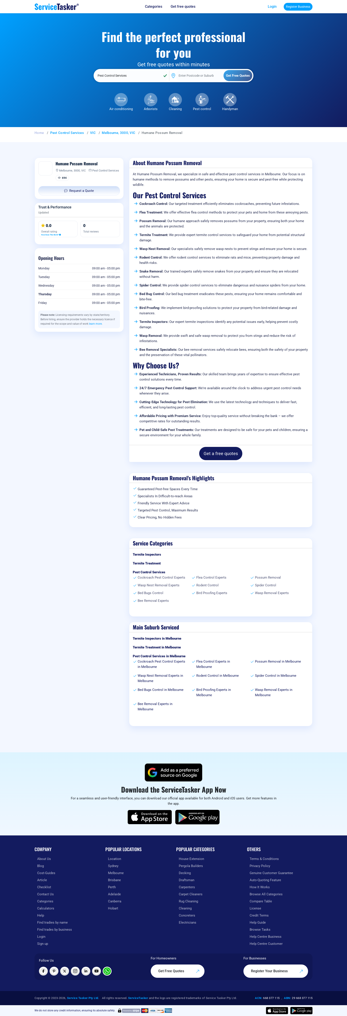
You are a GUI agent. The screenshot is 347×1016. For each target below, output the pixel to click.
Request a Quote (79, 190)
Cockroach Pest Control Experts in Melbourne (161, 664)
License (255, 908)
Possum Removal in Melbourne (278, 661)
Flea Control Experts (211, 577)
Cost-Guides (46, 873)
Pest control (202, 109)
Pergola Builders (191, 866)
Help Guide (258, 923)
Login (272, 6)
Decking (185, 873)
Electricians (187, 923)
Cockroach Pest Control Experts (161, 577)
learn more (95, 323)
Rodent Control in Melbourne (217, 676)
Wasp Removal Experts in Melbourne (273, 692)
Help (40, 915)
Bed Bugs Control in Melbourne (160, 690)
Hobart (113, 908)
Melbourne (116, 873)
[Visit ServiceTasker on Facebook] (43, 971)
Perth (112, 887)
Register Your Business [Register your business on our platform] (277, 971)
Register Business (298, 6)
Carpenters (187, 887)
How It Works (260, 887)
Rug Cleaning (188, 901)
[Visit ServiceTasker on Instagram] (75, 971)
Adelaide (114, 894)
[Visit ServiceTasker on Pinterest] (54, 971)
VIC (93, 133)
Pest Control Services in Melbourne (159, 656)
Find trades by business (54, 930)
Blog (40, 866)
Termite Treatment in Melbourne (157, 647)
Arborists (151, 109)
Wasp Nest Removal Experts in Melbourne (160, 678)
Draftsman (186, 880)
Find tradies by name (52, 923)
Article (42, 880)
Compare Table (261, 901)
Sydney (113, 866)
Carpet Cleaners (190, 894)
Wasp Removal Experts (272, 593)
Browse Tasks (260, 930)
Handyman (230, 109)
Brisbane (114, 880)
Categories (45, 901)
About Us (44, 859)
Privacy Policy (260, 866)
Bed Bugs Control (150, 593)
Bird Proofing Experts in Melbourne (213, 692)
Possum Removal (268, 577)
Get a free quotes (221, 453)
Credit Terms (259, 915)
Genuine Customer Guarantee (271, 873)
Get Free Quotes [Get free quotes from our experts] (179, 971)
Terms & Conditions (264, 859)
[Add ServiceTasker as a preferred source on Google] (173, 772)
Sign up (42, 944)
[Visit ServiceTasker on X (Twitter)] (64, 971)
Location (114, 859)
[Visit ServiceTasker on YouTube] (96, 971)
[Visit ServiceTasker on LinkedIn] (85, 971)
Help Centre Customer (266, 944)
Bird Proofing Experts (211, 593)
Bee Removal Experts (153, 601)
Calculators (45, 908)
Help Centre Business (265, 937)
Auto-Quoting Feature (265, 880)
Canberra (114, 901)
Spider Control (265, 585)
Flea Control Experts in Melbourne (213, 664)
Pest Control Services (67, 133)
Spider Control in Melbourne (275, 676)
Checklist (44, 887)
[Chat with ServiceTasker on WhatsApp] (107, 971)
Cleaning (175, 109)
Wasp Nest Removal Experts (158, 585)
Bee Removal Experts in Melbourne (155, 706)
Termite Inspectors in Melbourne (157, 638)
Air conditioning (121, 109)
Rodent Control (207, 585)
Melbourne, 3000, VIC (118, 133)
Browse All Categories (266, 894)
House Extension (191, 859)
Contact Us (45, 894)
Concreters (187, 915)
